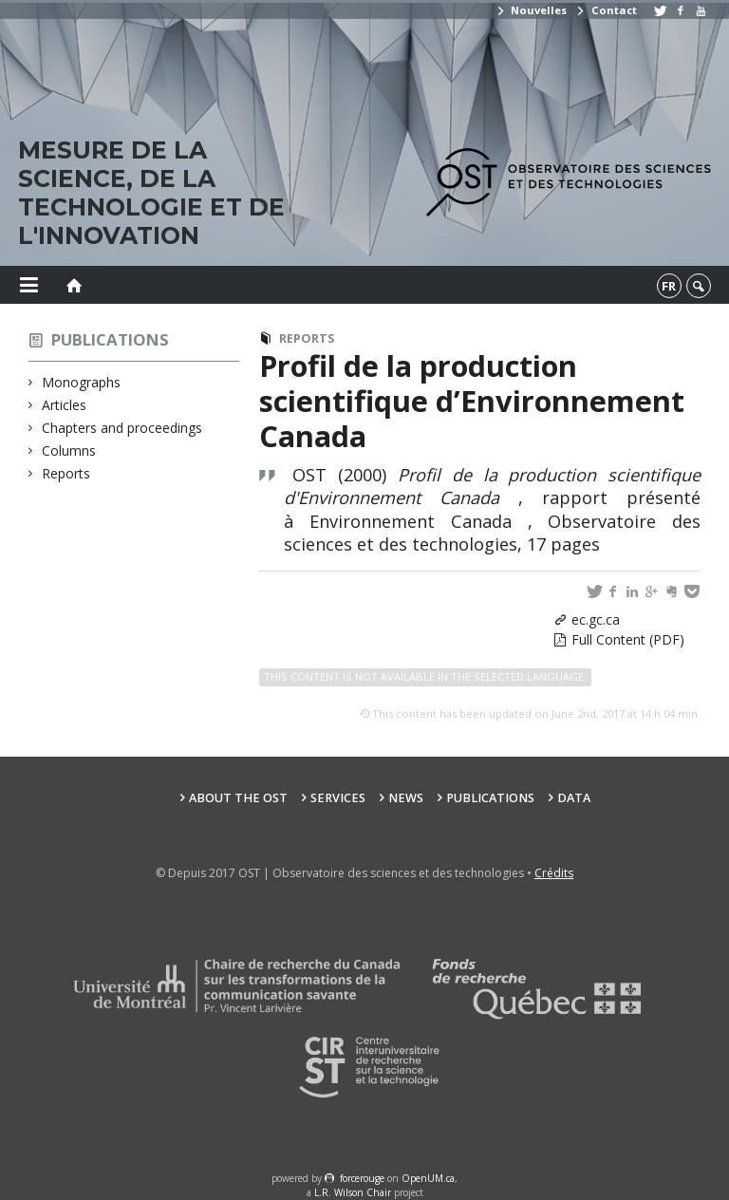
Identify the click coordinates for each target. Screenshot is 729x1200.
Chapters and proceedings (122, 428)
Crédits (553, 873)
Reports (66, 473)
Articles (64, 405)
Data (573, 798)
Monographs (82, 382)
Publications (110, 339)
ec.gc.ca (595, 619)
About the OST (238, 798)
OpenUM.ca (428, 1178)
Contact (605, 10)
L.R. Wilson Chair (352, 1192)
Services (337, 798)
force (362, 1178)
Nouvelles (531, 10)
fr (669, 285)
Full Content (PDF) (627, 639)
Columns (69, 450)
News (405, 798)
